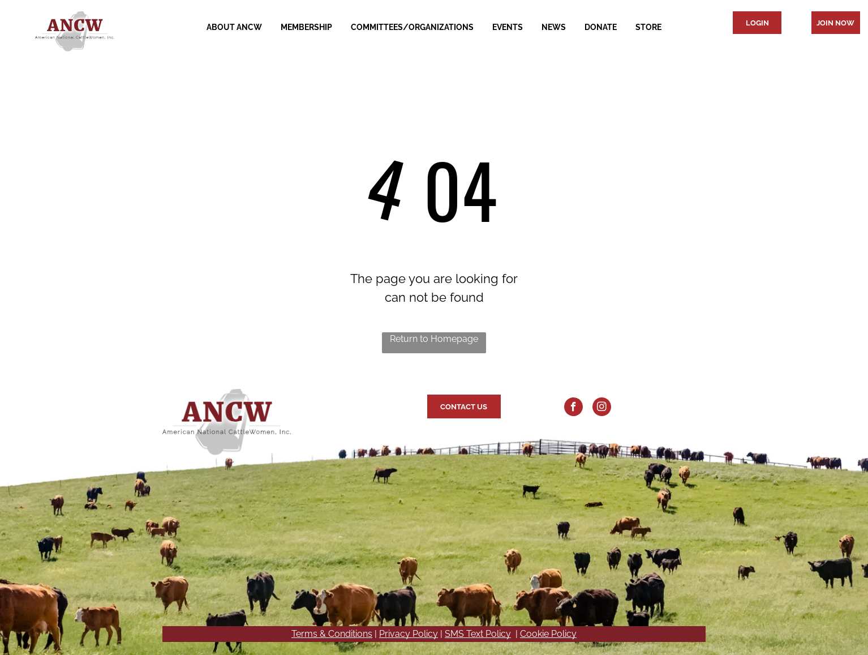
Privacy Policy (408, 633)
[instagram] (601, 408)
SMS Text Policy (478, 633)
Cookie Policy (548, 633)
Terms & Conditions (331, 633)
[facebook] (573, 408)
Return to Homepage (434, 338)
